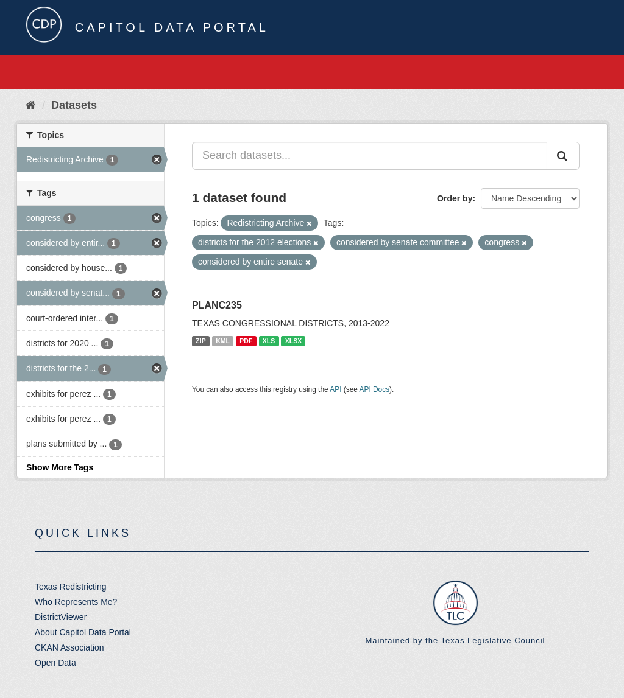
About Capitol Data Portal (83, 632)
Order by (454, 198)
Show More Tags (59, 467)
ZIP (200, 340)
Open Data (55, 663)
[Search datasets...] (369, 156)
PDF (245, 340)
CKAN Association (69, 647)
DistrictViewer (61, 617)
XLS (269, 340)
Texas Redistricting (71, 587)
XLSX (293, 340)
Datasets (74, 105)
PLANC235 (217, 305)
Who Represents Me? (76, 602)
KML (223, 340)
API (335, 389)
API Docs (375, 389)
